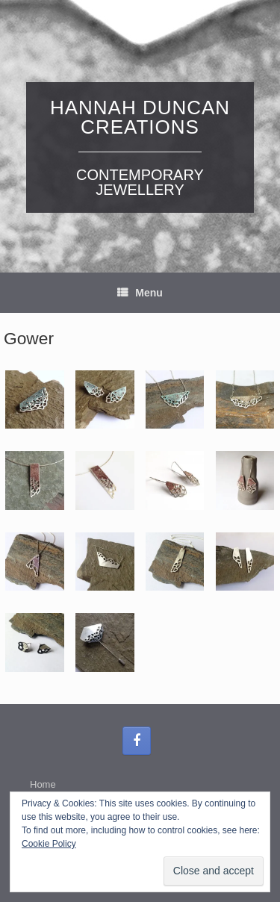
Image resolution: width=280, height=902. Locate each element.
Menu (140, 293)
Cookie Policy (49, 844)
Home (43, 784)
